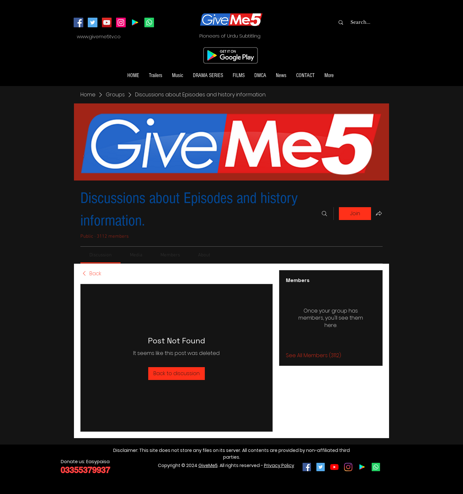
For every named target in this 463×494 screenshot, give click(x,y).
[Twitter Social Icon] (320, 467)
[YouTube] (107, 22)
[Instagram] (121, 22)
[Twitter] (92, 22)
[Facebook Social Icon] (307, 467)
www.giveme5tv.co (99, 36)
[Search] (324, 213)
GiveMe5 (208, 465)
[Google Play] (362, 467)
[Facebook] (78, 22)
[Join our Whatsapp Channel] (149, 22)
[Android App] (135, 22)
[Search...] (373, 22)
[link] (100, 255)
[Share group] (379, 213)
